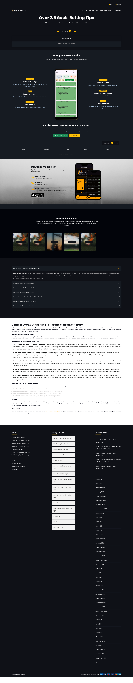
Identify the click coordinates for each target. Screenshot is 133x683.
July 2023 (99, 620)
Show (117, 143)
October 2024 (100, 556)
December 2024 (101, 547)
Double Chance (21, 241)
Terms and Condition (18, 466)
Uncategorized (58, 527)
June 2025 (99, 522)
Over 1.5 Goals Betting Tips (20, 446)
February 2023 (100, 641)
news (55, 522)
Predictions (93, 10)
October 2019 (100, 654)
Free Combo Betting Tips (61, 474)
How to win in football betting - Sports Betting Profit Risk (28, 296)
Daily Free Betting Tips (60, 449)
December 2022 (101, 649)
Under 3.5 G (72, 241)
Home (84, 10)
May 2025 (99, 526)
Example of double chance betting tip (23, 292)
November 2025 (101, 500)
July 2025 (99, 517)
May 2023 (99, 628)
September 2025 (101, 509)
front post (56, 516)
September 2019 (101, 658)
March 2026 (99, 483)
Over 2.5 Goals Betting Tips (20, 443)
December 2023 (101, 598)
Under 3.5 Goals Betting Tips (21, 440)
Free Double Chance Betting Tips (62, 480)
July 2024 (99, 568)
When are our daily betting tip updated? (26, 268)
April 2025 (99, 530)
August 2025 (100, 513)
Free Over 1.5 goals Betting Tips (62, 488)
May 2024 (99, 577)
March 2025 (99, 534)
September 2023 (101, 611)
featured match (58, 455)
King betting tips (20, 10)
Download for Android (61, 135)
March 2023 (99, 637)
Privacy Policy (16, 464)
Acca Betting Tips (17, 449)
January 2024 (100, 594)
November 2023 (101, 603)
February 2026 (100, 487)
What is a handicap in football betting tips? (24, 301)
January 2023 (100, 645)
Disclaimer (15, 469)
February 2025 (100, 539)
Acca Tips (37, 241)
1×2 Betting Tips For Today (20, 455)
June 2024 (99, 573)
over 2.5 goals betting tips (99, 403)
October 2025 (100, 505)
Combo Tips (89, 241)
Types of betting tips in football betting (23, 305)
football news (58, 460)
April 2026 (99, 479)
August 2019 (99, 662)
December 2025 (101, 496)
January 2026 (100, 492)
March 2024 (99, 585)
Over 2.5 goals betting (18, 401)
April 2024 (99, 581)
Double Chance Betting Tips (21, 452)
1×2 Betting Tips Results (61, 444)
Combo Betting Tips (18, 437)
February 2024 (100, 590)
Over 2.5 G (54, 241)
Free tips (56, 503)
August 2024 (100, 564)
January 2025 (100, 543)
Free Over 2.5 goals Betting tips (62, 496)
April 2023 (99, 632)
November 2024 (101, 551)
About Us (15, 458)
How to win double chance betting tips (23, 283)
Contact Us (117, 10)
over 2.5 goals (21, 327)
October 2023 (100, 607)
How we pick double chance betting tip (24, 287)
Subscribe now (105, 10)
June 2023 (99, 624)
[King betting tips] (13, 10)
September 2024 (101, 560)
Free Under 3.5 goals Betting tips (62, 509)
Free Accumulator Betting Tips (62, 467)
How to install (75, 135)
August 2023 (100, 615)
